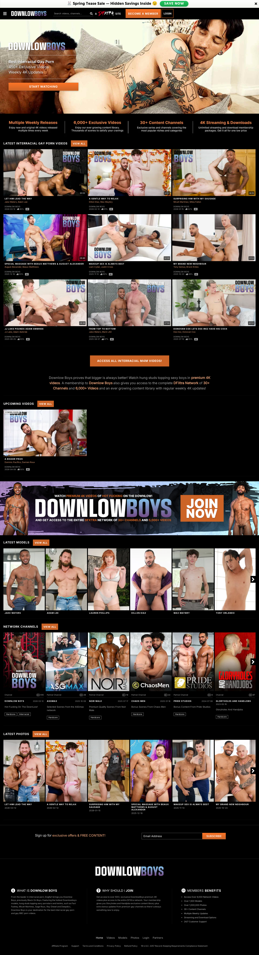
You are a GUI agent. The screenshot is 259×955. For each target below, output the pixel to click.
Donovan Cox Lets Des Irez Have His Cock (200, 329)
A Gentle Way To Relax (104, 198)
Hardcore (10, 714)
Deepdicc (66, 906)
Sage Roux (40, 906)
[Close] (256, 4)
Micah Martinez (181, 202)
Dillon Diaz (94, 202)
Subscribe (214, 836)
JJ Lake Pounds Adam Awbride (24, 329)
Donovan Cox (189, 332)
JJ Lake (8, 332)
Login (167, 13)
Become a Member (143, 13)
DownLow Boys (14, 701)
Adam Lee (22, 202)
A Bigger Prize (14, 459)
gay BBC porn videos (25, 913)
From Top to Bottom (102, 329)
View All (79, 143)
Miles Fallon (195, 202)
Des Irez (177, 332)
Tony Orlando (225, 613)
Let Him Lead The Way (18, 198)
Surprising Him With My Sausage (194, 198)
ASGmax (52, 701)
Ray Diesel (52, 906)
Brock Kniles (192, 267)
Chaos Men (138, 701)
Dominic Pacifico (13, 462)
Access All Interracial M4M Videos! (129, 361)
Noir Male (95, 701)
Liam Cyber (94, 267)
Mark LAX (107, 332)
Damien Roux (28, 462)
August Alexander (13, 267)
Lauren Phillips (99, 613)
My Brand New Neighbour (189, 264)
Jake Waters (11, 202)
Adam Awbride (20, 332)
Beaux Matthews (30, 267)
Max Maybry (106, 202)
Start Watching (43, 86)
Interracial (24, 714)
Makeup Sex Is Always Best (106, 264)
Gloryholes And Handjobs (233, 701)
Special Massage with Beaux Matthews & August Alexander (44, 264)
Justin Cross (107, 267)
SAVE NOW (174, 4)
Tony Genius (179, 267)
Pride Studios (183, 701)
